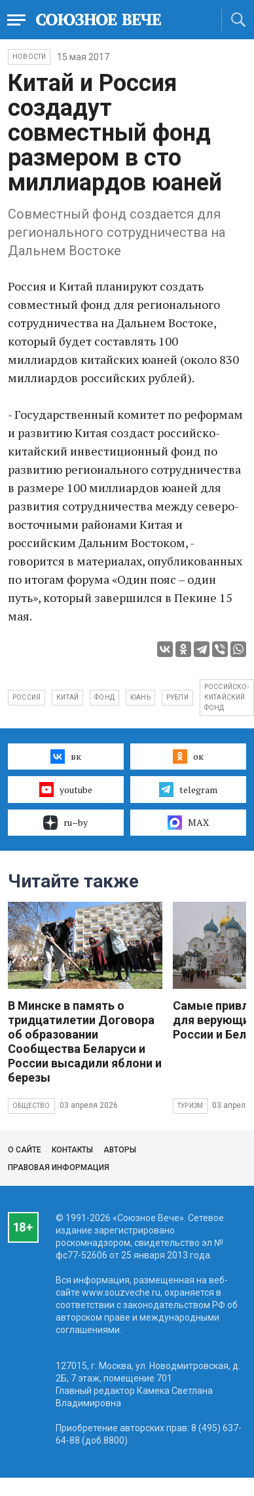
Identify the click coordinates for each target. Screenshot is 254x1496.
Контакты (72, 1149)
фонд (104, 697)
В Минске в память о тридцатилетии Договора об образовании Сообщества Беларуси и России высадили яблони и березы (85, 1041)
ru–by (65, 822)
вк (65, 756)
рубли (177, 697)
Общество (31, 1105)
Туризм (190, 1105)
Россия (26, 697)
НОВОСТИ (29, 56)
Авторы (119, 1149)
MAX (188, 822)
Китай (67, 697)
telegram (188, 789)
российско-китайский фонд (226, 697)
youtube (65, 789)
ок (188, 756)
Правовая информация (58, 1167)
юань (140, 697)
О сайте (24, 1149)
